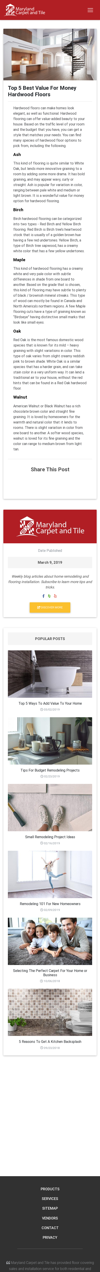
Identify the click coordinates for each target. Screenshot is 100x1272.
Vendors (50, 1218)
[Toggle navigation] (90, 10)
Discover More (50, 607)
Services (50, 1198)
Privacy (50, 1237)
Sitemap (50, 1208)
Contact (50, 1228)
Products (50, 1189)
